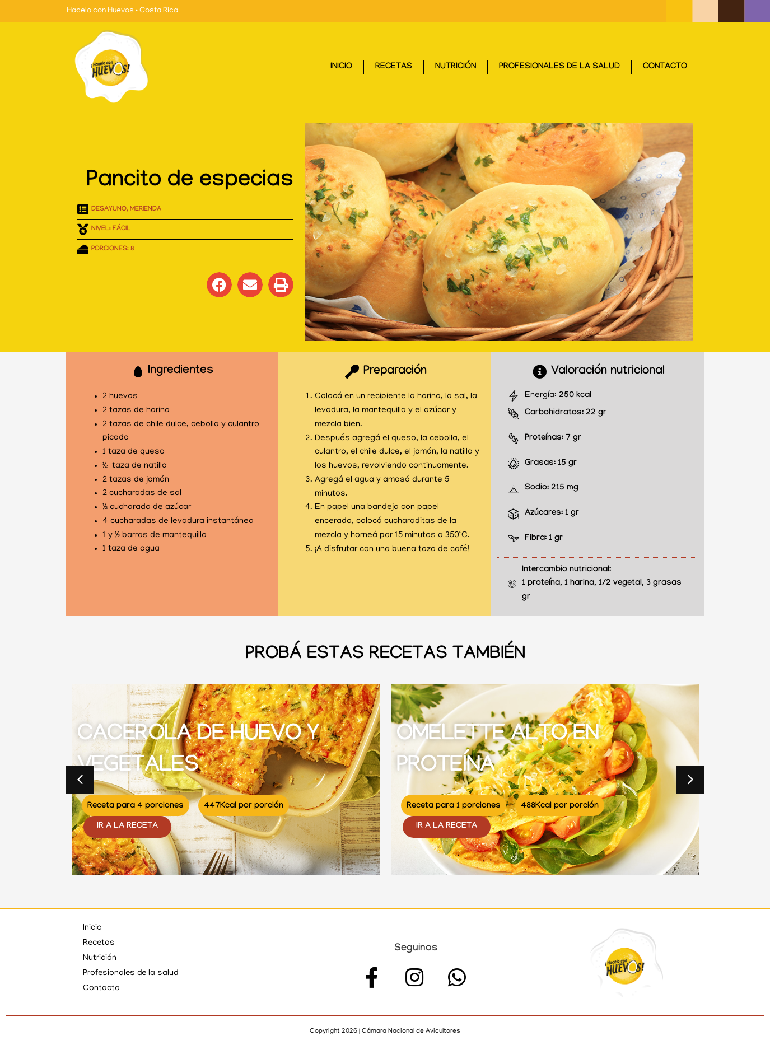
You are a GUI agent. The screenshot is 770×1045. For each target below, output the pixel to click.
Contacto (665, 67)
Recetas (393, 67)
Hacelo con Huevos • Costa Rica (122, 11)
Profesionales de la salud (559, 67)
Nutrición (455, 67)
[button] (219, 284)
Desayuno (109, 209)
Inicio (341, 67)
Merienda (145, 209)
